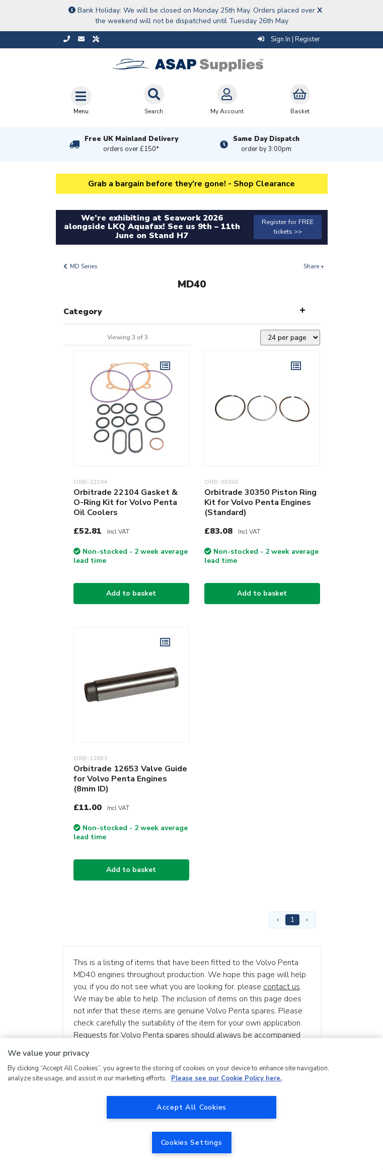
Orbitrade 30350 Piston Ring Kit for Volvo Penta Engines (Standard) (260, 502)
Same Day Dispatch (266, 144)
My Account (227, 99)
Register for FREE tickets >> (288, 226)
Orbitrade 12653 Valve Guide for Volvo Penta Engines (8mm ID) (130, 778)
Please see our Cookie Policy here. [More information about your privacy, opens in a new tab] (226, 1078)
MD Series (84, 266)
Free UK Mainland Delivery (131, 144)
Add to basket (131, 593)
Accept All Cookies (191, 1107)
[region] (191, 1104)
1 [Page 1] (292, 919)
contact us (281, 986)
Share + (313, 266)
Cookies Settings (191, 1142)
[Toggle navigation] (81, 100)
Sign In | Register (289, 39)
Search (154, 99)
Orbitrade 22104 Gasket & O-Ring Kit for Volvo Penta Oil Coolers (125, 502)
